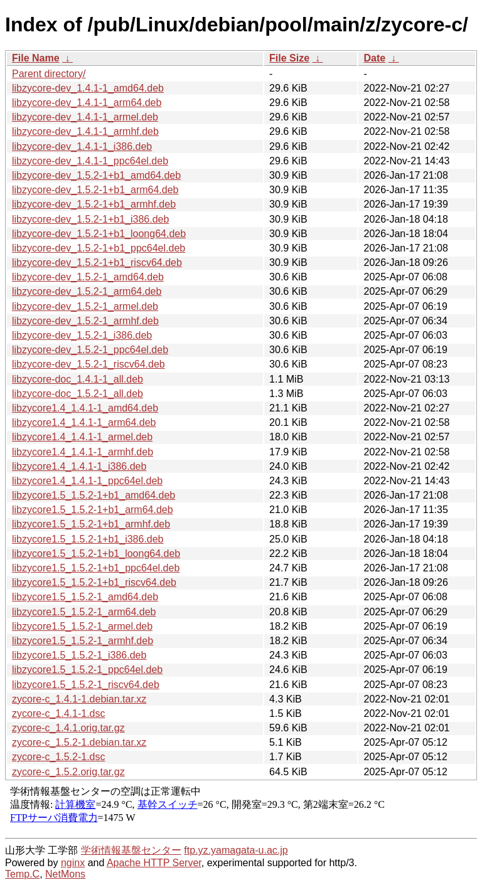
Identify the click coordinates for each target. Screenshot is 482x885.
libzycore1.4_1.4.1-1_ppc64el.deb (87, 480)
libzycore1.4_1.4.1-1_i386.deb (79, 466)
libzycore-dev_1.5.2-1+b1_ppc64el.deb (98, 248)
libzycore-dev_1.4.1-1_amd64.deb (88, 88)
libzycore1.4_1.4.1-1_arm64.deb (84, 422)
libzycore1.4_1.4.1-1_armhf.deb (82, 452)
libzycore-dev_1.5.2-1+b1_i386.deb (90, 219)
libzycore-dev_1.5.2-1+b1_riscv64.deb (97, 262)
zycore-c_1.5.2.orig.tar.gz (68, 771)
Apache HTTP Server (154, 862)
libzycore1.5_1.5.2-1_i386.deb (79, 655)
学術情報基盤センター (131, 850)
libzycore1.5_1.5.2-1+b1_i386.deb (88, 539)
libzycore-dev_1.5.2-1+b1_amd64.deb (96, 175)
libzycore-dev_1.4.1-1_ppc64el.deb (90, 161)
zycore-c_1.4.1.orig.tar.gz (68, 728)
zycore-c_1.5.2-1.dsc (58, 756)
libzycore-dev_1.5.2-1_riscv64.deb (88, 364)
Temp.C (22, 874)
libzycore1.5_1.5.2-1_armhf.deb (82, 640)
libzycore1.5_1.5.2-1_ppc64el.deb (87, 669)
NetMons (65, 874)
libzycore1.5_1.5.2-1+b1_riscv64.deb (94, 582)
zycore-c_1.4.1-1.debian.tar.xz (79, 699)
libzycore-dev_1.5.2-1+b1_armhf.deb (94, 204)
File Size (289, 58)
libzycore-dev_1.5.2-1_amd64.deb (88, 277)
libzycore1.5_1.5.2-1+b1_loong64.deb (96, 553)
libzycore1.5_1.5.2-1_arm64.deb (84, 612)
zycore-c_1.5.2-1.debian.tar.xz (79, 742)
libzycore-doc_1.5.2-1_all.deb (77, 393)
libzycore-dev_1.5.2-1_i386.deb (82, 335)
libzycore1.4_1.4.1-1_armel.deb (82, 437)
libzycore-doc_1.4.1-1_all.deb (77, 379)
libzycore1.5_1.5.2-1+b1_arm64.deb (92, 509)
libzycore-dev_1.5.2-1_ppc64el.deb (90, 349)
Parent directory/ (48, 73)
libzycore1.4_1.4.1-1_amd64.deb (85, 408)
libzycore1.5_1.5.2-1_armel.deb (82, 626)
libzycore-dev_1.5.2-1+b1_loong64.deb (99, 233)
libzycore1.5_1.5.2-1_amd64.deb (85, 596)
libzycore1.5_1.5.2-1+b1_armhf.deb (91, 524)
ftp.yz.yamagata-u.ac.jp (235, 850)
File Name (36, 58)
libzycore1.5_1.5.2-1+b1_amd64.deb (93, 495)
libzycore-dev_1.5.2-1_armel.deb (85, 306)
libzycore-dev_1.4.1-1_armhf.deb (85, 131)
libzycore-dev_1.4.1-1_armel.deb (85, 117)
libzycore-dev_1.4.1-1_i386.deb (82, 146)
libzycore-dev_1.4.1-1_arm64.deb (86, 102)
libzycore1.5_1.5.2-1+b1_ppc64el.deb (95, 568)
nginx (73, 862)
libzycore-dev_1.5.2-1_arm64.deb (86, 291)
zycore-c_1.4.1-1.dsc (58, 713)
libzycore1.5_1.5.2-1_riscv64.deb (85, 684)
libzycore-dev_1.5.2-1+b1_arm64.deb (95, 189)
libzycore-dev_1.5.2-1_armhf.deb (85, 320)
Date (374, 58)
